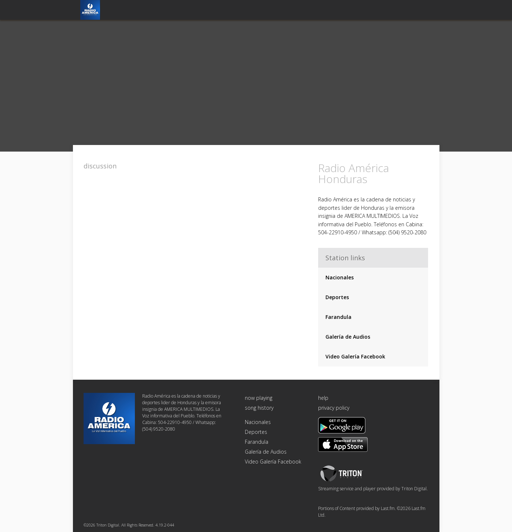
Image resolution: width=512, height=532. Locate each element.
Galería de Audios (347, 336)
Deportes (337, 297)
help (323, 397)
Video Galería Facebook (355, 356)
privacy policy (333, 407)
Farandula (338, 316)
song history (259, 407)
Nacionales (339, 277)
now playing (258, 397)
